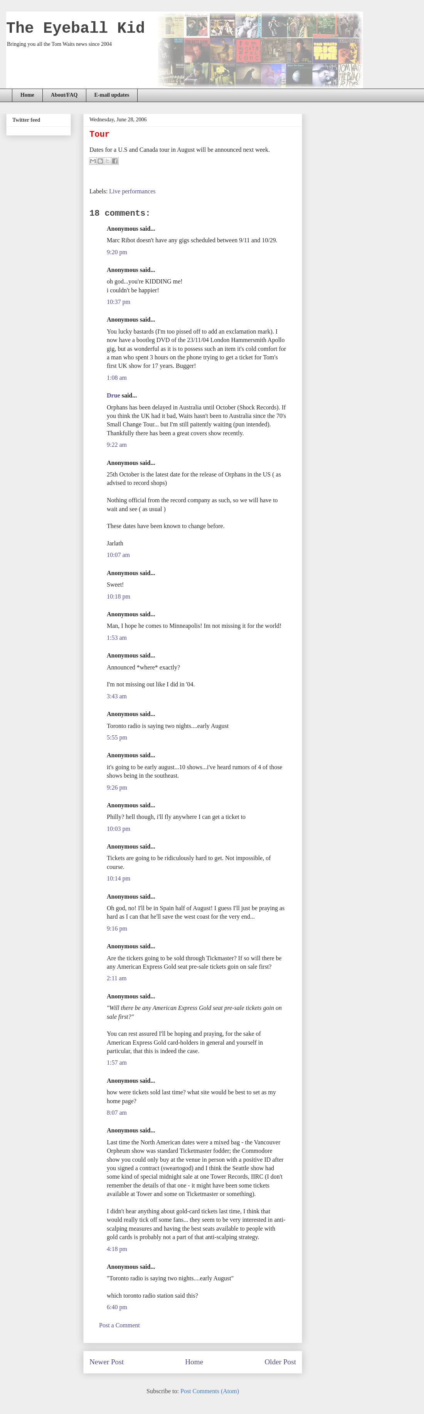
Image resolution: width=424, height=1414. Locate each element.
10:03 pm (118, 828)
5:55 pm (117, 737)
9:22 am (117, 444)
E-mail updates (112, 95)
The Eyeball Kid (75, 28)
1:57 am (117, 1062)
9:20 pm (117, 252)
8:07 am (117, 1112)
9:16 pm (117, 928)
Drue (113, 395)
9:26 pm (117, 787)
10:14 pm (118, 878)
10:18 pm (118, 596)
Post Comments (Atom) (209, 1391)
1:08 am (117, 377)
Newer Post (106, 1362)
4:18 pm (117, 1249)
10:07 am (118, 555)
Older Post (280, 1362)
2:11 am (116, 978)
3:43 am (117, 696)
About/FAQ (64, 95)
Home (27, 95)
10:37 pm (118, 302)
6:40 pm (117, 1307)
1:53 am (117, 637)
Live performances (132, 191)
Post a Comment (119, 1325)
